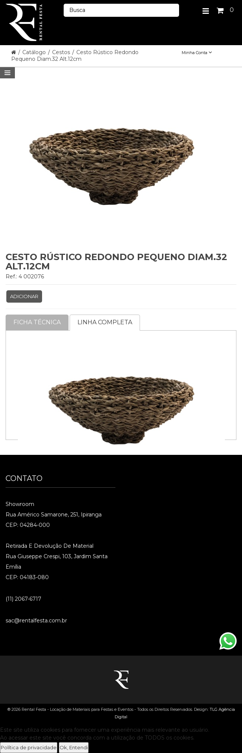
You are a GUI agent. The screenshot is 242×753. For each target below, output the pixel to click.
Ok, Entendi (74, 747)
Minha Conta (197, 52)
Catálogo (34, 52)
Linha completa (104, 322)
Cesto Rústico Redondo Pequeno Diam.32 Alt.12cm (74, 55)
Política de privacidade (29, 747)
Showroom (20, 504)
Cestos (61, 52)
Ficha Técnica (37, 322)
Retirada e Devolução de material (49, 546)
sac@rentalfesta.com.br (36, 620)
